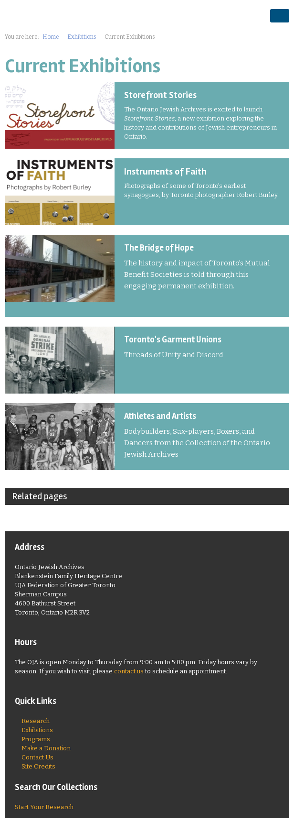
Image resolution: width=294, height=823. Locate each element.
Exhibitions (81, 36)
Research (35, 720)
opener (279, 15)
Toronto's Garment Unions (172, 339)
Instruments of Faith (165, 171)
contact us (129, 671)
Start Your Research (44, 807)
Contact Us (37, 757)
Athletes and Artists (160, 416)
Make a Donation (46, 748)
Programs (35, 739)
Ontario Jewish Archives (60, 15)
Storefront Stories (160, 95)
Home (50, 36)
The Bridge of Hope (159, 247)
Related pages (39, 496)
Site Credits (38, 766)
